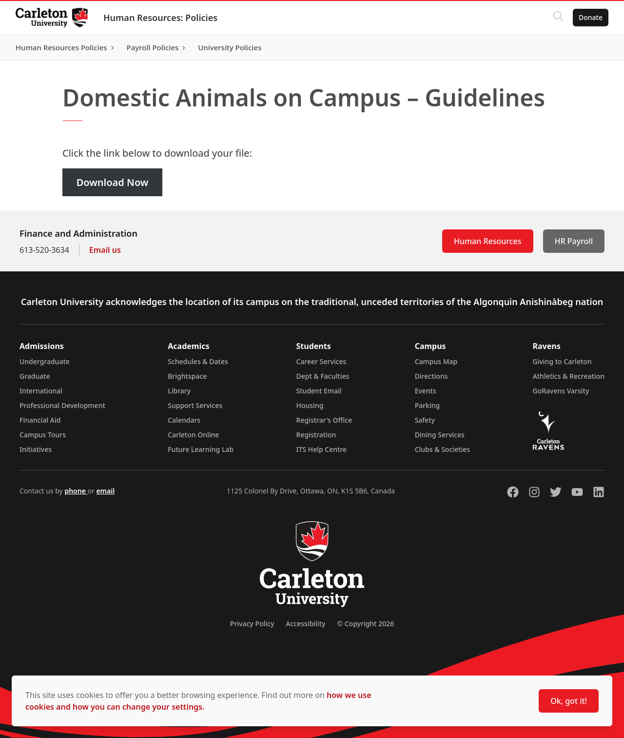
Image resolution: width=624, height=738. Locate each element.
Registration (316, 434)
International (41, 390)
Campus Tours (43, 434)
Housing (310, 405)
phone (75, 490)
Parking (427, 405)
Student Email (319, 390)
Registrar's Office (324, 420)
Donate (591, 17)
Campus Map (436, 361)
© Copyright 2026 (365, 623)
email (105, 490)
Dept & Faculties (323, 376)
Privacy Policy (252, 623)
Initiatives (36, 449)
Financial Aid (40, 420)
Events (425, 390)
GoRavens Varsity (561, 390)
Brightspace (187, 376)
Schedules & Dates (198, 361)
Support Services (195, 405)
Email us (105, 250)
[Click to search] (558, 17)
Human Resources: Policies (160, 17)
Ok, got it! (568, 701)
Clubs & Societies (442, 449)
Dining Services (440, 434)
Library (179, 390)
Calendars (184, 420)
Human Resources (488, 241)
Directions (431, 376)
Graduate (35, 376)
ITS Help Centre (321, 449)
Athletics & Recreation (568, 376)
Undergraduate (45, 361)
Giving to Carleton (562, 361)
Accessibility (305, 623)
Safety (425, 420)
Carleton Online (193, 434)
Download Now (113, 182)
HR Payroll (574, 241)
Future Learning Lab (201, 449)
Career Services (321, 361)
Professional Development (62, 405)
